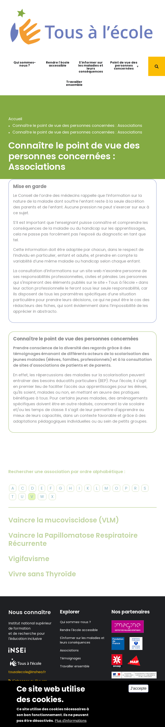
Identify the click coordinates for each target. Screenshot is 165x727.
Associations (69, 650)
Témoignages (70, 658)
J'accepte (138, 692)
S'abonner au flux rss (27, 680)
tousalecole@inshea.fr (27, 671)
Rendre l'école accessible (57, 64)
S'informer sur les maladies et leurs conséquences (90, 67)
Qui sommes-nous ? (25, 64)
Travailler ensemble (74, 83)
